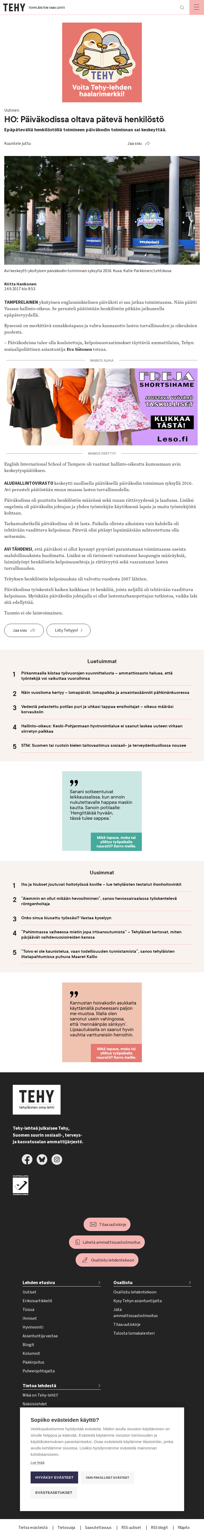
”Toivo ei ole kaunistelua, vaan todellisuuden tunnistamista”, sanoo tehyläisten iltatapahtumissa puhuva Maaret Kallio (98, 954)
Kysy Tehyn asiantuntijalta (137, 1301)
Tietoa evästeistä (33, 1527)
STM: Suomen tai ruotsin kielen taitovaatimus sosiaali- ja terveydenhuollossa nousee (103, 745)
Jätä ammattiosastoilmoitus (135, 1313)
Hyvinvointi (33, 1327)
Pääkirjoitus (33, 1362)
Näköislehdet (35, 1404)
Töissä (28, 1310)
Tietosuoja (66, 1527)
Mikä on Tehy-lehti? (40, 1395)
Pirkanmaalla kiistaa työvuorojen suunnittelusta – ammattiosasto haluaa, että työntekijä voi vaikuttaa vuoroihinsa (97, 675)
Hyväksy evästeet (54, 1477)
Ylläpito (184, 1527)
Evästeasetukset (53, 1492)
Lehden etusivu (39, 1282)
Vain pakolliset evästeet (107, 1477)
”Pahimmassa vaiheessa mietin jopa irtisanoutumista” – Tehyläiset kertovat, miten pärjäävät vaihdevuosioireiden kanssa (101, 934)
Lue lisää (37, 1462)
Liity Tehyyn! (66, 630)
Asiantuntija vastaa (40, 1336)
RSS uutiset (131, 1527)
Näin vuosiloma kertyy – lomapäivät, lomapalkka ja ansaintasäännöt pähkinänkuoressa (105, 692)
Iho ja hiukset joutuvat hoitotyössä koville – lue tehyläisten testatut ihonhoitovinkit (101, 884)
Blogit (28, 1345)
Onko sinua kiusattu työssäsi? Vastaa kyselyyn (66, 918)
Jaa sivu (135, 143)
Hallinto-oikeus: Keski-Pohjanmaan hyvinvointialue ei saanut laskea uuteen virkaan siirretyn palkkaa (101, 728)
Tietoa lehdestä (39, 1385)
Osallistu (123, 1282)
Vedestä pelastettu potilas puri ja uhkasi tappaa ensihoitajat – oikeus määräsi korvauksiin (97, 709)
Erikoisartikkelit (37, 1301)
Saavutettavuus (98, 1527)
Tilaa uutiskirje (112, 1225)
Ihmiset (30, 1318)
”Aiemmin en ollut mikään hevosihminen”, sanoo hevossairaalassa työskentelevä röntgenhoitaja (99, 901)
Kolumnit (31, 1353)
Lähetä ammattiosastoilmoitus (112, 1242)
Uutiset (29, 1292)
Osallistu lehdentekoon (112, 1260)
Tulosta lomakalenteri (134, 1333)
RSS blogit (160, 1527)
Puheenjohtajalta (39, 1371)
